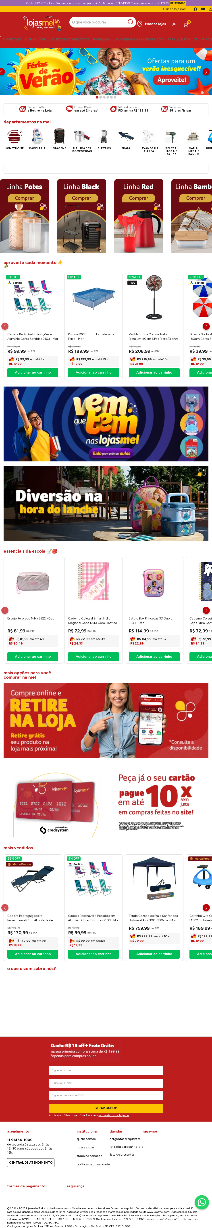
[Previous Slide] (4, 459)
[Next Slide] (206, 71)
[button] (97, 97)
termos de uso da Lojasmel (114, 1202)
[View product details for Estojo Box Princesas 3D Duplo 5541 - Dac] (154, 743)
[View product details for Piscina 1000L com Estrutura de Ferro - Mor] (93, 459)
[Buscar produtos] (127, 22)
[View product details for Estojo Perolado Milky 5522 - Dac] (33, 743)
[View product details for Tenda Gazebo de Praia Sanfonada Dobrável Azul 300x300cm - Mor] (154, 1041)
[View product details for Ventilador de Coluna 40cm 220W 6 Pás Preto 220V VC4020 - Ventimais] (34, 246)
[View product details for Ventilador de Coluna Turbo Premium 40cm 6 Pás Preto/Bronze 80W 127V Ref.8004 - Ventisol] (154, 459)
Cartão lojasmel (174, 9)
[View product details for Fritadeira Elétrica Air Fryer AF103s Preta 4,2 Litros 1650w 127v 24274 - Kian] (83, 246)
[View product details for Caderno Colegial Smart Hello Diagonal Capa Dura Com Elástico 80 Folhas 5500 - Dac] (93, 743)
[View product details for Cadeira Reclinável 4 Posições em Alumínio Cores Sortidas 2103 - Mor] (33, 459)
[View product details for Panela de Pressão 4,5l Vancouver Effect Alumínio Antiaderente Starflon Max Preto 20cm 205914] (179, 246)
